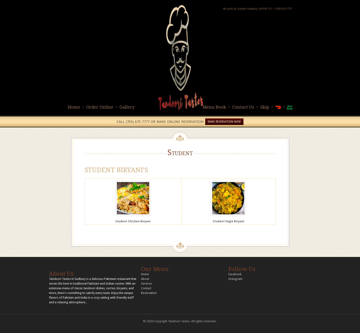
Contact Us (243, 107)
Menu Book (214, 107)
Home (74, 107)
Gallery (126, 107)
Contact (146, 288)
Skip (264, 107)
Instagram (235, 279)
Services (146, 283)
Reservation (149, 293)
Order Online (99, 107)
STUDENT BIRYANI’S (116, 170)
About (145, 279)
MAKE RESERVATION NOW (224, 121)
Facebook (234, 274)
